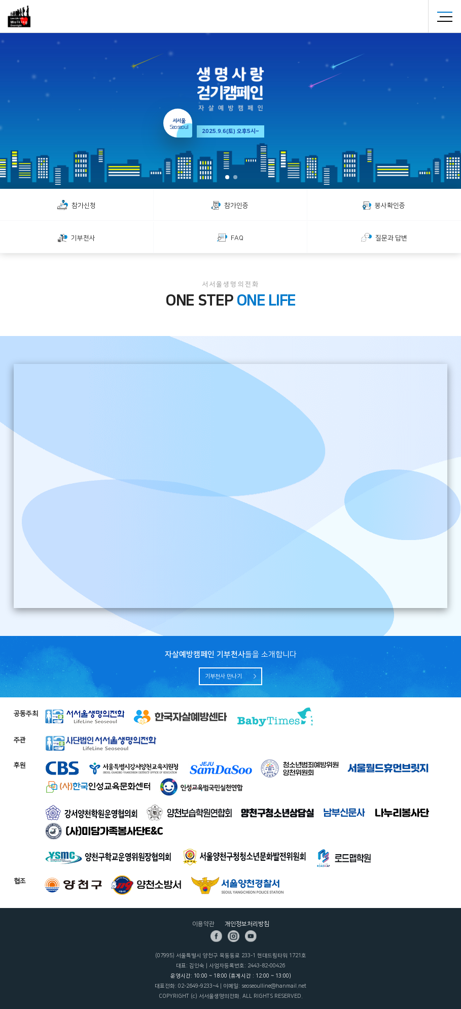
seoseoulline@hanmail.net (273, 986)
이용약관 (203, 924)
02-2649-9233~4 (198, 986)
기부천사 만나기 (223, 677)
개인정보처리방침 (247, 924)
